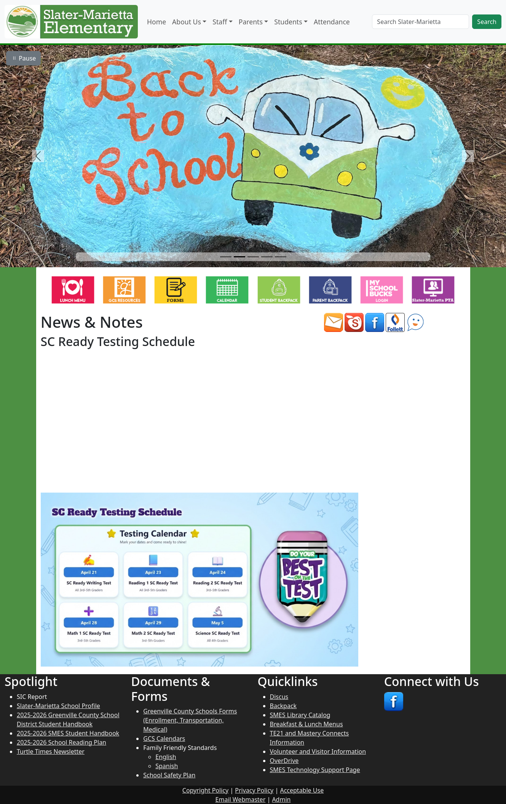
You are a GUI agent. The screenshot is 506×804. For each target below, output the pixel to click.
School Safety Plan (169, 775)
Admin (281, 799)
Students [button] (288, 21)
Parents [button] (251, 21)
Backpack (283, 706)
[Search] (420, 21)
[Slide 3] (253, 256)
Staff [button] (219, 21)
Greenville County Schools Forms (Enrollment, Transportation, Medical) (190, 720)
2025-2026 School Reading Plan (61, 742)
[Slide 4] (267, 256)
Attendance (332, 21)
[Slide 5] (280, 256)
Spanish (166, 766)
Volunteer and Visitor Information (318, 751)
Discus (279, 696)
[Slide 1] (225, 256)
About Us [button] (186, 21)
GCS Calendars (164, 738)
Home (156, 21)
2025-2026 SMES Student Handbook (68, 733)
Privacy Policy (254, 790)
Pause (23, 58)
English (165, 757)
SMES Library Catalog (300, 715)
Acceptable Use (302, 790)
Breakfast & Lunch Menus (306, 724)
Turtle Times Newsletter (51, 751)
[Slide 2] (239, 256)
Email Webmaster (240, 799)
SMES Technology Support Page (315, 770)
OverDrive (284, 760)
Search (486, 22)
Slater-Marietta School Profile (58, 706)
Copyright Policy (205, 790)
